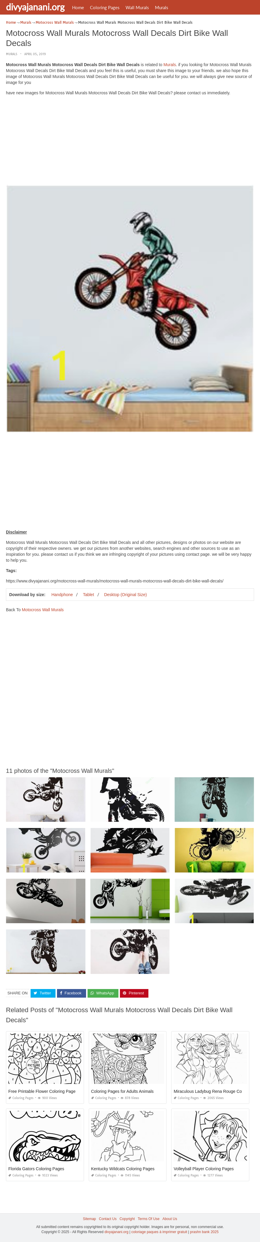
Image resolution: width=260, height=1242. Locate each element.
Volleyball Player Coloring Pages (204, 1168)
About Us (169, 1219)
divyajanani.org (35, 6)
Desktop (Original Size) (125, 594)
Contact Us (107, 1219)
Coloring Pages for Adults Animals (122, 1091)
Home (78, 7)
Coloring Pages (105, 7)
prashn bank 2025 (204, 1232)
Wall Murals (137, 7)
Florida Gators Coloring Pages (36, 1168)
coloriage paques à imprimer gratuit (159, 1232)
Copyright (127, 1219)
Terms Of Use (148, 1219)
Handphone (62, 594)
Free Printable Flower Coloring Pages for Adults (52, 1091)
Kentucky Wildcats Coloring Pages (123, 1168)
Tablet (88, 594)
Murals (161, 7)
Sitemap (89, 1219)
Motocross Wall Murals (43, 609)
